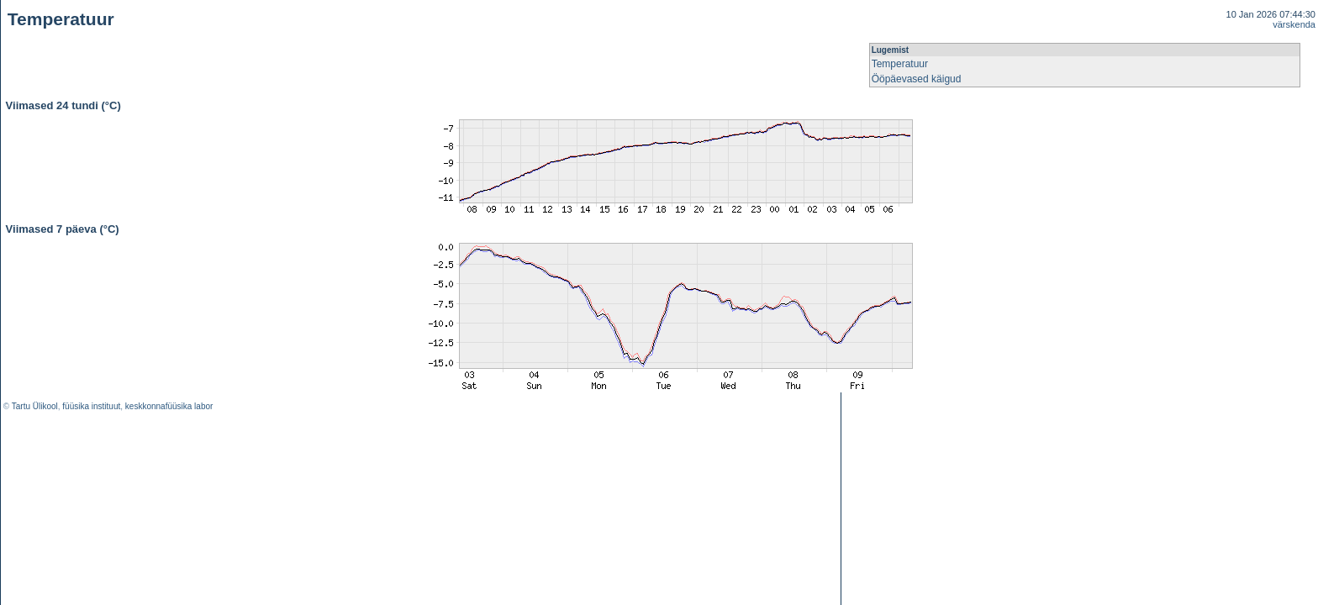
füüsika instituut (91, 406)
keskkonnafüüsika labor (169, 406)
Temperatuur (900, 64)
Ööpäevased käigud (917, 79)
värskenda (1294, 24)
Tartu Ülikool (35, 406)
